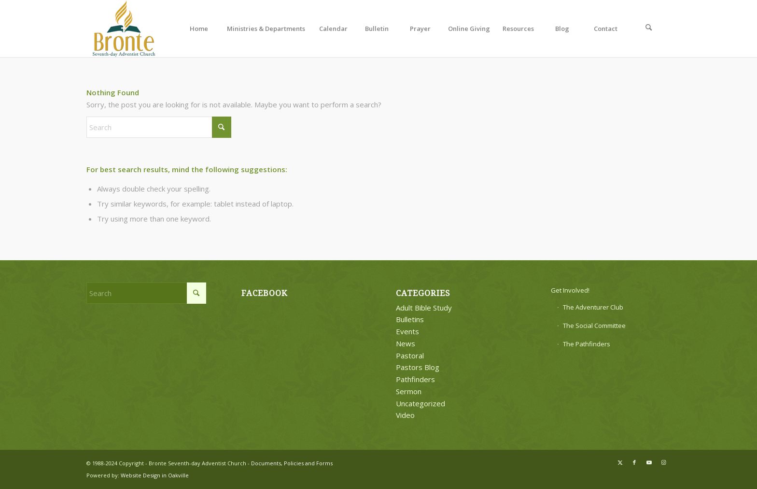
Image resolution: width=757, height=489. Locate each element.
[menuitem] (199, 28)
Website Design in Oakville (155, 475)
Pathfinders (415, 379)
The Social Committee (594, 325)
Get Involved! (570, 290)
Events (407, 331)
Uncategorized (420, 403)
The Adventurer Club (593, 307)
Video (405, 415)
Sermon (408, 391)
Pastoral (410, 355)
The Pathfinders (586, 344)
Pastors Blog (417, 367)
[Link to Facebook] (634, 462)
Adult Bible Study (424, 307)
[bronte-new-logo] (124, 28)
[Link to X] (620, 462)
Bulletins (410, 319)
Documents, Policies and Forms (292, 463)
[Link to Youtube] (649, 462)
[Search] (649, 28)
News (405, 343)
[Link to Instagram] (663, 462)
